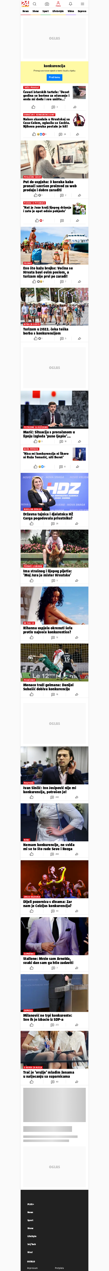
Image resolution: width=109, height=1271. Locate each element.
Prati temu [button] (54, 77)
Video (71, 11)
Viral (30, 1252)
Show (36, 11)
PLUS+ (30, 1204)
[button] (34, 4)
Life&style (58, 11)
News (26, 11)
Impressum (32, 1268)
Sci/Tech (31, 1244)
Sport (45, 11)
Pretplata (59, 1268)
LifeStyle (31, 1236)
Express (82, 11)
